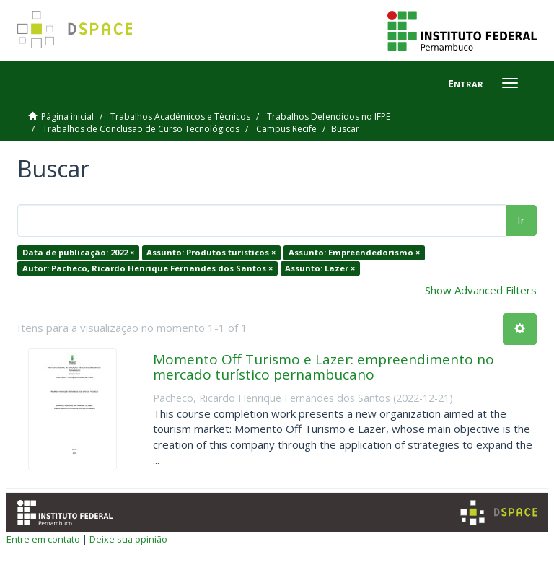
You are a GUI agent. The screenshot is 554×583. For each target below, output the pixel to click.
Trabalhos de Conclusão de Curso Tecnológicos (141, 129)
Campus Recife (286, 129)
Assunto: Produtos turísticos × (211, 252)
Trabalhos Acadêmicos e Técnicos (180, 116)
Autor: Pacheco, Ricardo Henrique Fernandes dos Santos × (147, 268)
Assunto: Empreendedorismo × (354, 252)
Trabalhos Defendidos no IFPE (328, 116)
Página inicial (67, 116)
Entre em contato (43, 538)
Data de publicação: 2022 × (78, 252)
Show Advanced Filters (481, 290)
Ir (521, 220)
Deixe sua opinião (128, 538)
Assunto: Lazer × (320, 268)
